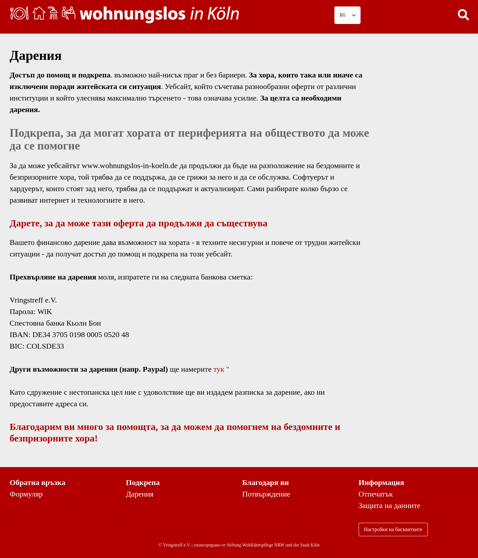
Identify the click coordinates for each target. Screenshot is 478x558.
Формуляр (26, 494)
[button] (464, 14)
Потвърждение (266, 494)
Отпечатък (376, 494)
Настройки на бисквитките (393, 529)
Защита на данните (389, 505)
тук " (221, 369)
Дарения (140, 494)
